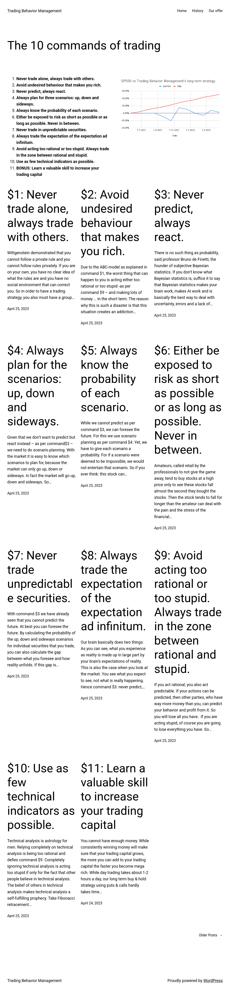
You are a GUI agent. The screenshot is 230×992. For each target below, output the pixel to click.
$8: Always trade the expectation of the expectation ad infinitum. (113, 591)
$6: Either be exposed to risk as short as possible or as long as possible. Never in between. (188, 400)
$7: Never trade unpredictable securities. (40, 577)
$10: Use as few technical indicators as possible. (41, 796)
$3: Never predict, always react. (179, 216)
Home (182, 11)
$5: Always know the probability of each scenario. (109, 379)
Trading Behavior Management (34, 11)
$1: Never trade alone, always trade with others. (40, 216)
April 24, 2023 (91, 903)
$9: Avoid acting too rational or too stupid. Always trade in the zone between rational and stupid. (188, 612)
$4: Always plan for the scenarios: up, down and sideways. (37, 386)
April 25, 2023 (18, 309)
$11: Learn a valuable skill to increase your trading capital (114, 796)
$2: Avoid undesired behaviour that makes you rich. (110, 223)
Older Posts (211, 935)
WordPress (213, 980)
